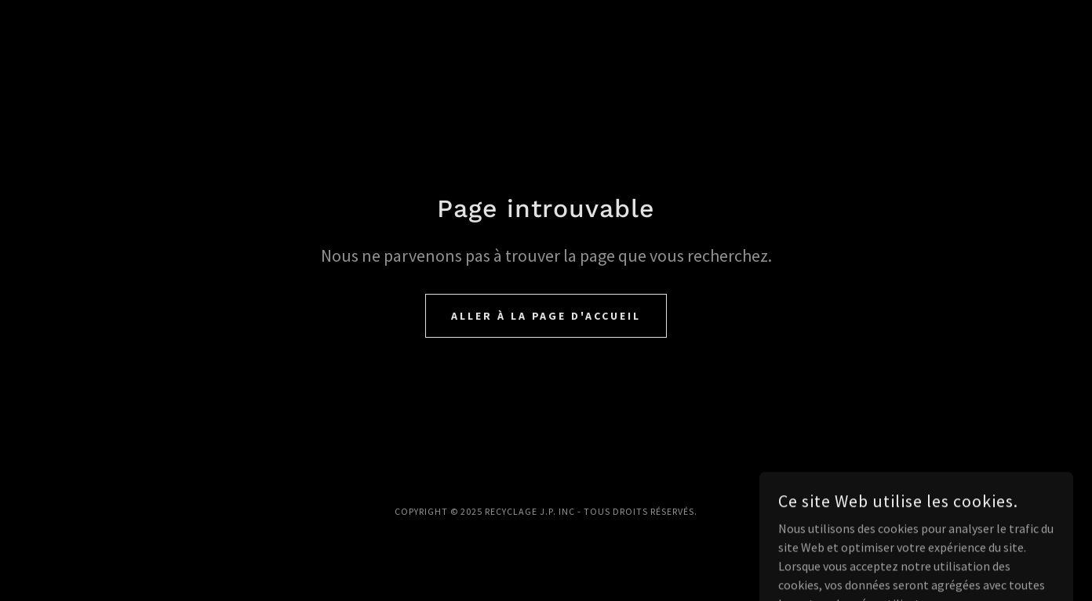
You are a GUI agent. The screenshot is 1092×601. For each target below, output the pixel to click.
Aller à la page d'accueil (546, 316)
